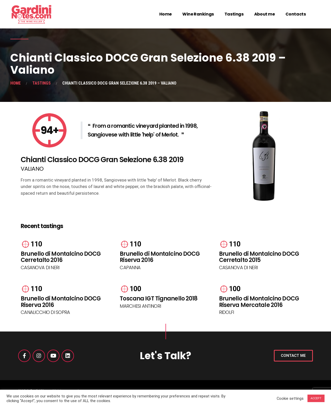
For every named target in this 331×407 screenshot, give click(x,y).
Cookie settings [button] (290, 398)
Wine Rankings (198, 14)
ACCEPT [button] (316, 398)
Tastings (234, 14)
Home (165, 14)
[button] (293, 355)
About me (264, 14)
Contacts (295, 14)
